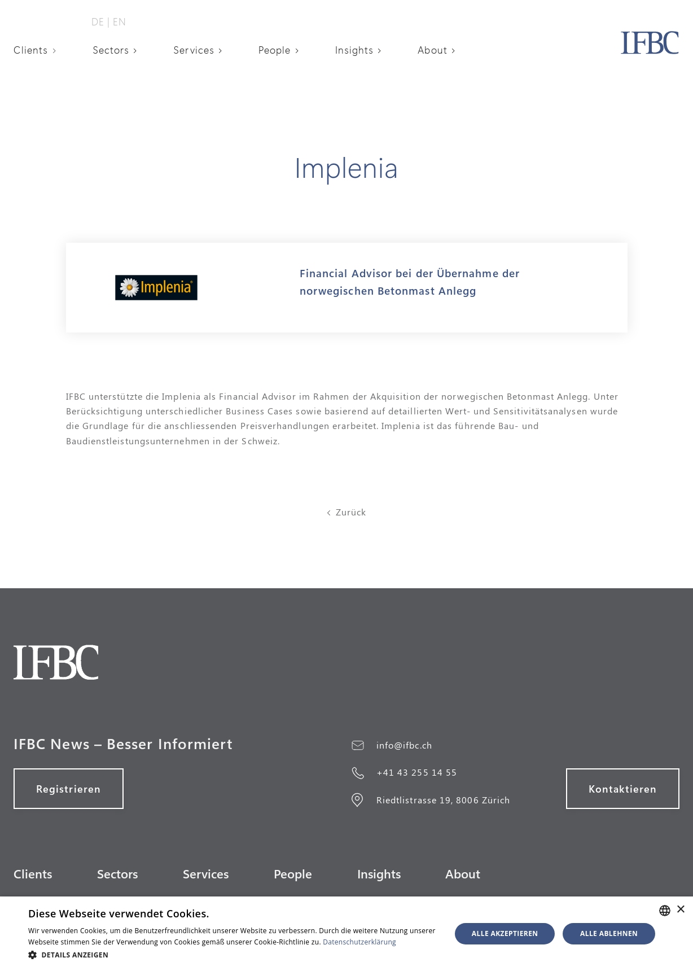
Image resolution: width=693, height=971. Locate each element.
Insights (354, 49)
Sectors (111, 49)
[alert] (346, 933)
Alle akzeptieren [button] (505, 933)
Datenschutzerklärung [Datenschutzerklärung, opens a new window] (359, 942)
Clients (31, 49)
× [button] (680, 910)
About (432, 49)
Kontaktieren (623, 788)
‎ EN (118, 21)
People (274, 49)
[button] (39, 49)
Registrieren (68, 788)
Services (193, 49)
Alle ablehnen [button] (609, 933)
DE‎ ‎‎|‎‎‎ (100, 21)
